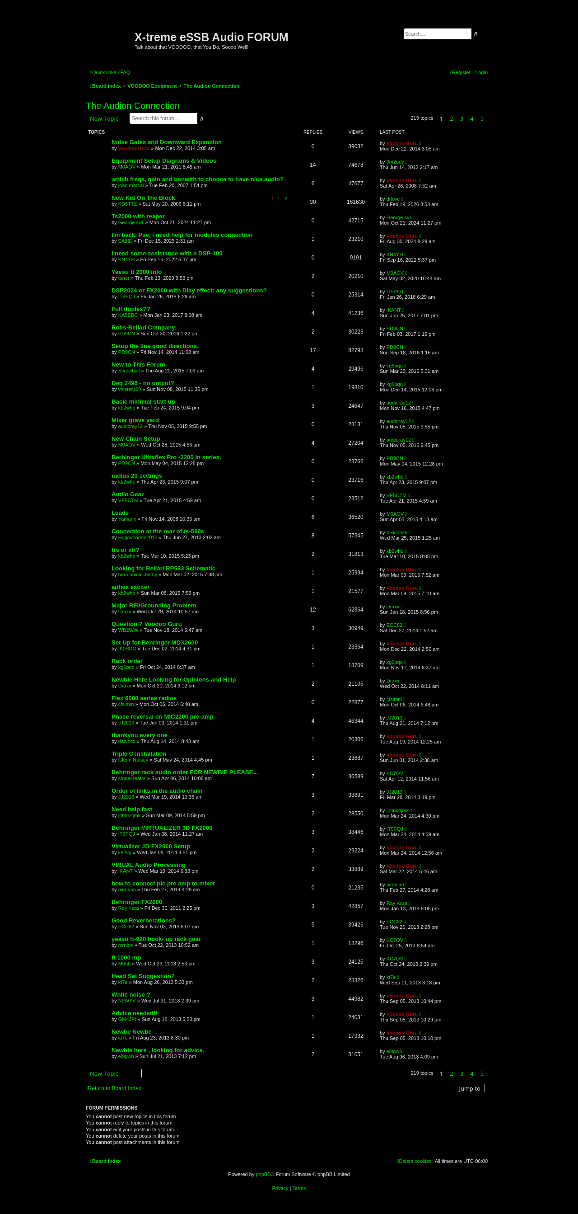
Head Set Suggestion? (143, 976)
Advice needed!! (135, 1013)
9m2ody (395, 162)
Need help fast (132, 809)
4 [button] (471, 118)
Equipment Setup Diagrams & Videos (164, 160)
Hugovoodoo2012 (138, 537)
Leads (120, 512)
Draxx (124, 611)
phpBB (263, 1174)
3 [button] (461, 118)
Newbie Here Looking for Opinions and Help (174, 679)
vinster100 (129, 389)
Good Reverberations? (144, 920)
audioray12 (399, 402)
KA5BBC (128, 315)
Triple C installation (139, 753)
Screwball (129, 370)
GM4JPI (127, 1019)
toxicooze (397, 532)
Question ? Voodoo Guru (147, 624)
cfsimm (126, 704)
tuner (124, 278)
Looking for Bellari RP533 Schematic (163, 568)
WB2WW (128, 630)
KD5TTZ (127, 204)
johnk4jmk (129, 815)
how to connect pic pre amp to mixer (163, 883)
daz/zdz (126, 741)
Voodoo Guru (133, 148)
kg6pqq (395, 365)
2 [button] (451, 118)
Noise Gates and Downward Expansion (167, 142)
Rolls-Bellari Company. (144, 327)
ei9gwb (126, 1056)
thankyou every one (140, 735)
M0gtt (124, 963)
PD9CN (126, 333)
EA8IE (125, 241)
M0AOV (127, 166)
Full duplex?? (131, 309)
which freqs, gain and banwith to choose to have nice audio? (198, 179)
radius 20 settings (137, 475)
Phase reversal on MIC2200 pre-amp (163, 716)
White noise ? (131, 994)
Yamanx (127, 519)
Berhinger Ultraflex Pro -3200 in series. (166, 457)
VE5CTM (128, 500)
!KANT (394, 310)
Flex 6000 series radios (144, 698)
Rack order (127, 661)
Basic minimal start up (143, 401)
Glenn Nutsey (133, 759)
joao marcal (131, 185)
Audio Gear (128, 494)
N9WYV (127, 1000)
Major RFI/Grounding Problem (154, 605)
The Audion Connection (133, 106)
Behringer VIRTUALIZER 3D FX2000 (162, 827)
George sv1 (131, 222)
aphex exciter (130, 586)
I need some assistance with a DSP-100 (167, 253)
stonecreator (132, 778)
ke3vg (124, 852)
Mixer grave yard (135, 420)
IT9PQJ (126, 296)
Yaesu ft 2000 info (137, 271)
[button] (490, 118)
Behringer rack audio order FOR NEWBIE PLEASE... (185, 772)
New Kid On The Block (143, 197)
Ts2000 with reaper (138, 216)
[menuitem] (124, 72)
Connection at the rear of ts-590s (158, 531)
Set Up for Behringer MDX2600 (155, 642)
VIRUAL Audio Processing (149, 864)
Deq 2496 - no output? (143, 383)
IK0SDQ (127, 648)
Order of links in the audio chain (157, 790)
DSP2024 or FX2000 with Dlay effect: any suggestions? (189, 290)
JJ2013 (126, 722)
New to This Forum (138, 364)
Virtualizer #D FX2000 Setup (151, 846)
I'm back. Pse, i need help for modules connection (182, 234)
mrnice (125, 945)
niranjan (127, 889)
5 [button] (482, 118)
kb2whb (126, 407)
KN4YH (126, 259)
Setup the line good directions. (155, 346)
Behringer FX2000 (137, 902)
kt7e (123, 982)
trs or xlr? (126, 549)
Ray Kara (128, 908)
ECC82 (394, 625)
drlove (393, 199)
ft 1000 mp (126, 957)
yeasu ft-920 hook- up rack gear (156, 939)
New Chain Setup (136, 438)
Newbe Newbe (132, 1031)
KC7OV (395, 773)
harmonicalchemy (137, 574)
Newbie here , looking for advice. (158, 1050)
